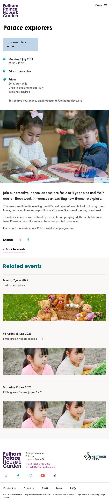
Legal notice (82, 495)
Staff (45, 488)
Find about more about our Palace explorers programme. (39, 228)
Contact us (9, 488)
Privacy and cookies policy (63, 495)
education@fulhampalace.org (63, 101)
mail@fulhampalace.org (41, 467)
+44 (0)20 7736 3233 (39, 464)
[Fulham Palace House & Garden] (10, 10)
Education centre (20, 71)
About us (29, 488)
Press (58, 488)
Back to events (14, 249)
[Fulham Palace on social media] (20, 240)
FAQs (73, 488)
